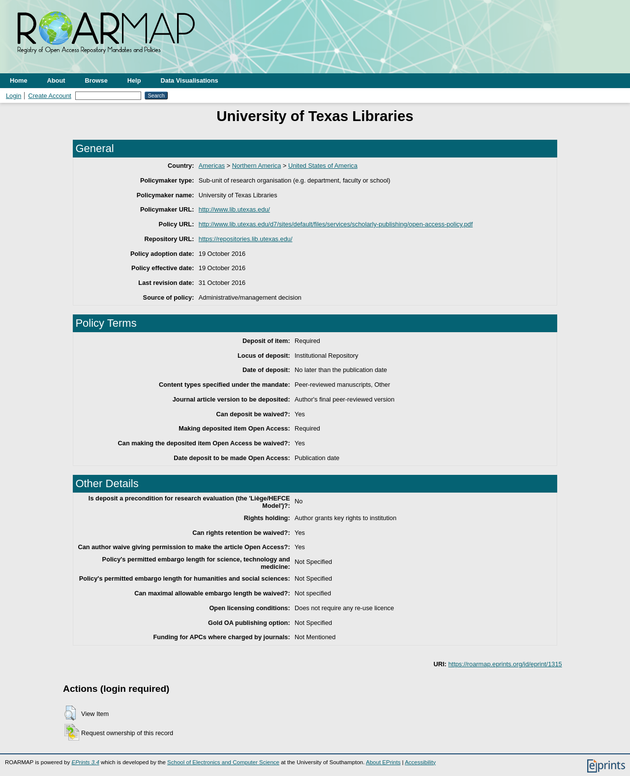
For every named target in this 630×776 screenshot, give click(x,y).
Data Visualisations (189, 80)
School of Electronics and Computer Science (223, 762)
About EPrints (383, 762)
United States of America (323, 165)
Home (19, 80)
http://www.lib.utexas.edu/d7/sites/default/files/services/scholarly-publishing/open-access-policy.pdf (336, 224)
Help (134, 80)
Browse (96, 80)
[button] (70, 713)
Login (13, 95)
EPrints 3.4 (85, 762)
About (56, 80)
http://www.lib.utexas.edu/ (234, 209)
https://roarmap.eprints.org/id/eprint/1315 (505, 664)
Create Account (49, 95)
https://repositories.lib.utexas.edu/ (246, 239)
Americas (212, 165)
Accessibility (420, 762)
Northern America (256, 165)
